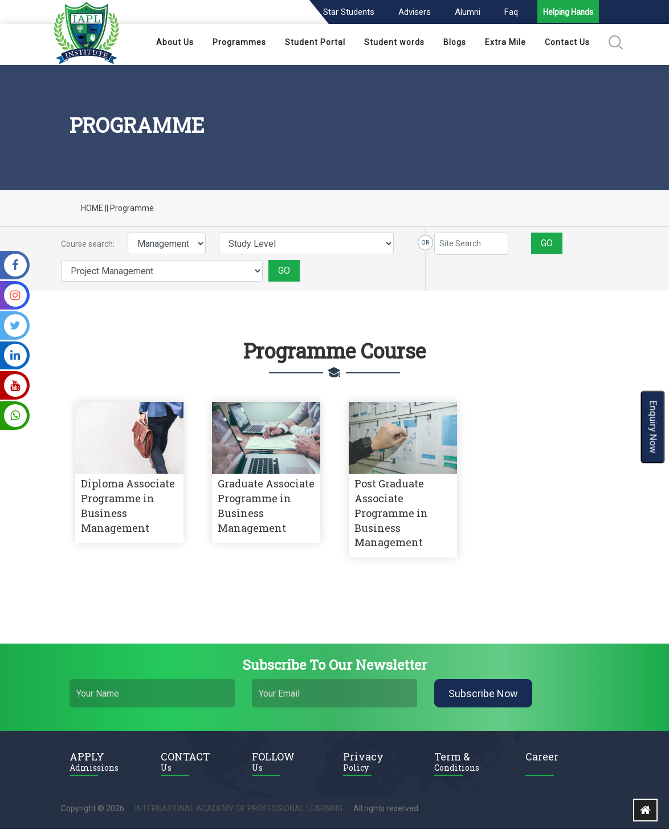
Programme (132, 209)
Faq (509, 12)
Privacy (380, 762)
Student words (394, 43)
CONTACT (198, 762)
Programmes (239, 43)
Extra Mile (505, 43)
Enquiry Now (653, 426)
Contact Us (567, 43)
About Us (175, 43)
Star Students (347, 12)
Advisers (413, 12)
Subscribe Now (483, 695)
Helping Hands (567, 13)
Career (541, 757)
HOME (92, 209)
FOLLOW (289, 762)
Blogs (454, 43)
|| (106, 209)
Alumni (466, 12)
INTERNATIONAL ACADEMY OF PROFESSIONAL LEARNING (238, 809)
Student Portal (315, 43)
